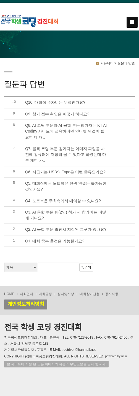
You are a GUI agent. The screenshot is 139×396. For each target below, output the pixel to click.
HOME (9, 294)
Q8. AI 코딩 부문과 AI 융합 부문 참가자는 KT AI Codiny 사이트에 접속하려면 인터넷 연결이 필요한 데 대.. (66, 131)
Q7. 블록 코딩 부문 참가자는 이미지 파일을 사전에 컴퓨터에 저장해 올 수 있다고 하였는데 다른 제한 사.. (65, 154)
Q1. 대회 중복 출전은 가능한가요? (54, 241)
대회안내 (26, 294)
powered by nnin (116, 356)
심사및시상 (65, 294)
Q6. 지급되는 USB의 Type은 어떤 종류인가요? (65, 172)
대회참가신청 (89, 294)
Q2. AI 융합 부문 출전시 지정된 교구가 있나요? (65, 229)
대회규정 (45, 294)
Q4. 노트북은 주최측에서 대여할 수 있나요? (63, 201)
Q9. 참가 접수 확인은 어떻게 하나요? (57, 114)
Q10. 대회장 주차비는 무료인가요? (55, 102)
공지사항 (111, 294)
